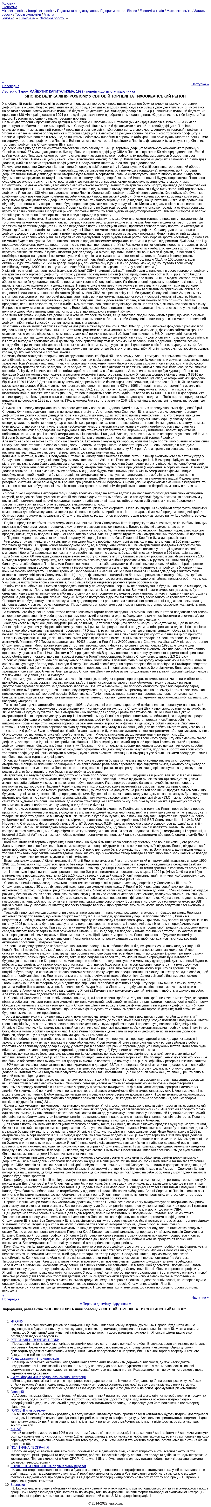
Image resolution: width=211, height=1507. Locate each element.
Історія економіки (41, 11)
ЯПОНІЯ (17, 1321)
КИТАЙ (16, 1429)
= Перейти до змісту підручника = (105, 1304)
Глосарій (17, 1392)
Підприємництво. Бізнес (118, 11)
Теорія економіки (28, 14)
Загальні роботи (52, 18)
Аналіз (49, 14)
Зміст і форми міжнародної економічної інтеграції (48, 1377)
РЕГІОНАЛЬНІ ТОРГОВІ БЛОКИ (35, 1340)
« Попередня (10, 84)
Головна (8, 18)
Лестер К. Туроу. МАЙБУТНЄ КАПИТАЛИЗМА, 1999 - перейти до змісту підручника (68, 91)
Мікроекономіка (13, 11)
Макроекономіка (179, 11)
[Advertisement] (105, 49)
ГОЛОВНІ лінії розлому (28, 1410)
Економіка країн (152, 11)
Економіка (9, 7)
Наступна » (200, 84)
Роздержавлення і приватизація (35, 1358)
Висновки (18, 1484)
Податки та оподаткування (77, 11)
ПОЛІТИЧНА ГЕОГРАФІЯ (30, 1447)
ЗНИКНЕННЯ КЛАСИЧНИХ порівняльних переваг (48, 1466)
